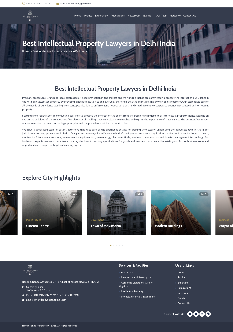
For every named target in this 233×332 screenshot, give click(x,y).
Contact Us (189, 15)
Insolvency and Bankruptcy (136, 277)
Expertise (183, 282)
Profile (88, 15)
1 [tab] (110, 245)
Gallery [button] (174, 15)
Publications (118, 15)
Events (181, 298)
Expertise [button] (100, 15)
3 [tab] (116, 245)
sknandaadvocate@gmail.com (73, 3)
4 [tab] (119, 245)
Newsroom (134, 15)
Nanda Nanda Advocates (35, 325)
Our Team (161, 15)
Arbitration (127, 272)
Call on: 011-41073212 (36, 3)
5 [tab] (122, 245)
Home (77, 15)
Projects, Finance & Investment (138, 296)
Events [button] (147, 15)
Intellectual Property (132, 291)
